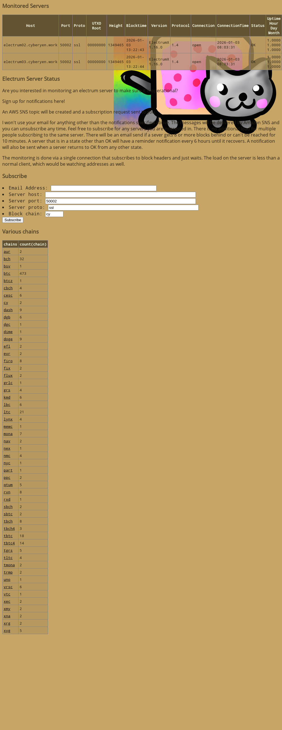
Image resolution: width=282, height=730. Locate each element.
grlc (8, 382)
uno (7, 579)
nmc (7, 455)
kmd (7, 397)
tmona (9, 564)
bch (7, 258)
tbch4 (9, 528)
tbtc (8, 535)
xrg (7, 623)
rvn (7, 491)
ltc (7, 411)
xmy (7, 608)
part (8, 470)
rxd (7, 499)
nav (7, 440)
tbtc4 (9, 542)
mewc (8, 426)
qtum (8, 484)
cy (6, 302)
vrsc (8, 586)
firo (8, 360)
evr (7, 353)
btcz (8, 280)
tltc (8, 557)
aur (7, 251)
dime (8, 331)
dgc (7, 324)
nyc (7, 462)
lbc (7, 404)
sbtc (8, 513)
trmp (8, 572)
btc (7, 273)
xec (7, 601)
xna (7, 615)
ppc (7, 477)
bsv (7, 266)
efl (7, 346)
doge (8, 338)
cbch (8, 287)
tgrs (8, 550)
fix (7, 368)
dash (8, 309)
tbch (8, 521)
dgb (7, 317)
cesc (8, 295)
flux (8, 375)
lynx (8, 419)
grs (7, 389)
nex (7, 448)
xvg (7, 630)
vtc (7, 594)
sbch (8, 506)
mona (8, 433)
